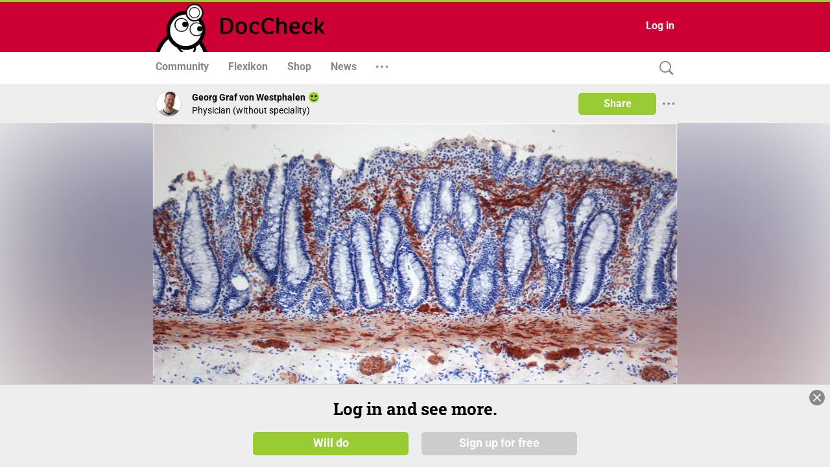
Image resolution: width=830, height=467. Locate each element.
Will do (331, 442)
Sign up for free (499, 442)
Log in (660, 25)
